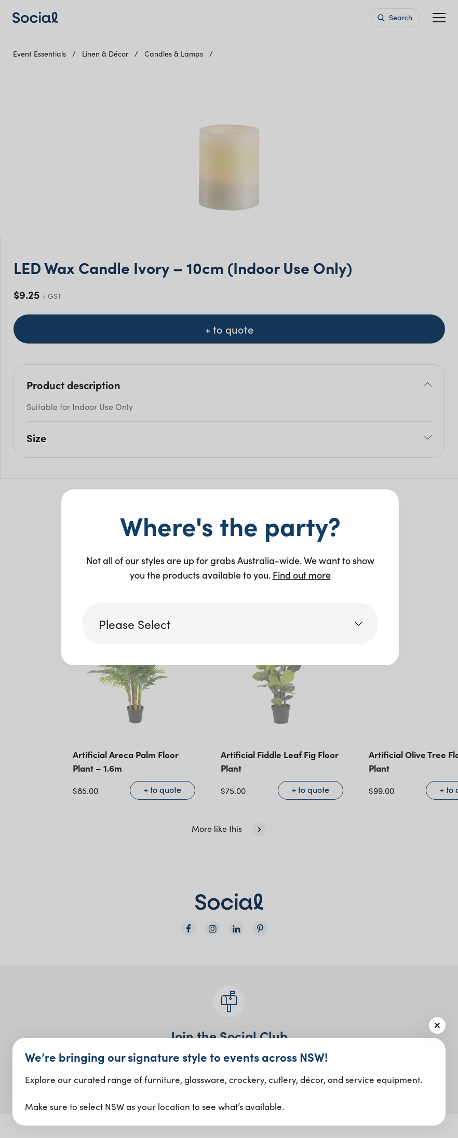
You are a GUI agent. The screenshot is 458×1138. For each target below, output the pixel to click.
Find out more (302, 574)
